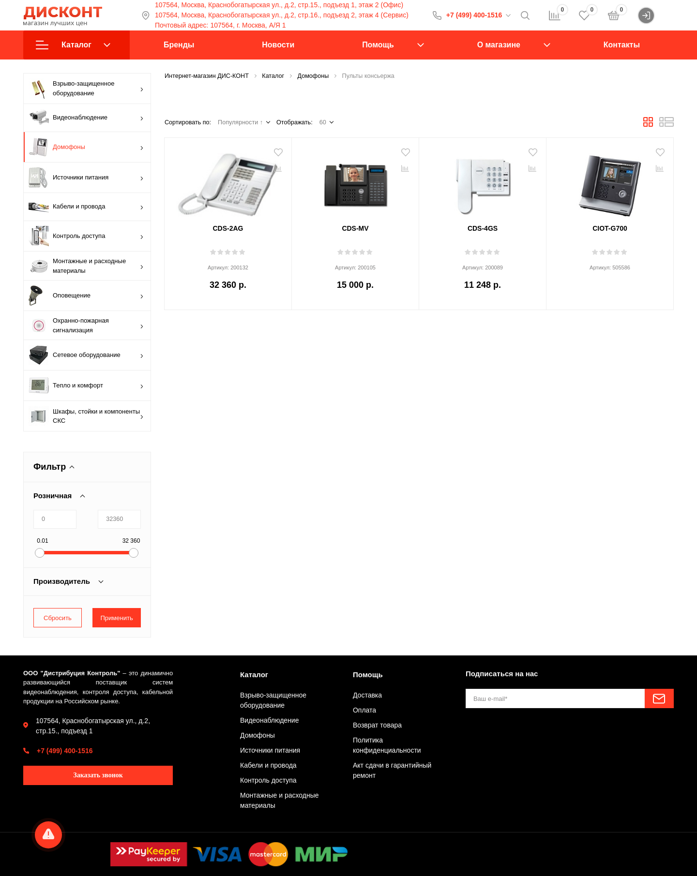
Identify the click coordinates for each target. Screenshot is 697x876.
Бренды (179, 45)
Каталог (73, 45)
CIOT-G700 (609, 228)
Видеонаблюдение (86, 117)
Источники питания (86, 177)
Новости (278, 45)
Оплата (364, 710)
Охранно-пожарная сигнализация (86, 325)
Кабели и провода (86, 206)
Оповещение (86, 295)
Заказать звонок (98, 775)
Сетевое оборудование (86, 355)
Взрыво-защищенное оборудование (86, 88)
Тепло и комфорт (86, 385)
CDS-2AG (227, 228)
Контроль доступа (86, 236)
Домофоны (86, 147)
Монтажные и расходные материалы (86, 265)
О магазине (498, 45)
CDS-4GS (483, 228)
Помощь (378, 45)
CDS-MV (355, 228)
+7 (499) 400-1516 (474, 15)
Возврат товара (377, 725)
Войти (655, 15)
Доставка (367, 695)
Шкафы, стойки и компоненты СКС (86, 416)
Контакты (622, 45)
